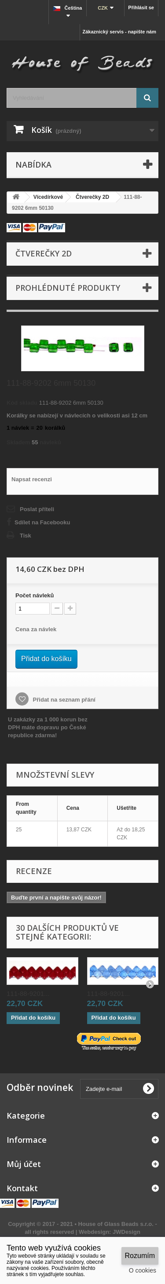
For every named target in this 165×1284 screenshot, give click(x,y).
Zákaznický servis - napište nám (119, 31)
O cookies (142, 1270)
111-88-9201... (28, 993)
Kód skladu (22, 402)
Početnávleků (34, 595)
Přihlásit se (141, 7)
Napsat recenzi (31, 479)
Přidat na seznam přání (63, 699)
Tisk (25, 535)
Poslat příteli (37, 509)
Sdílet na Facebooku (42, 522)
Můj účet (24, 1164)
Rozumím (140, 1255)
